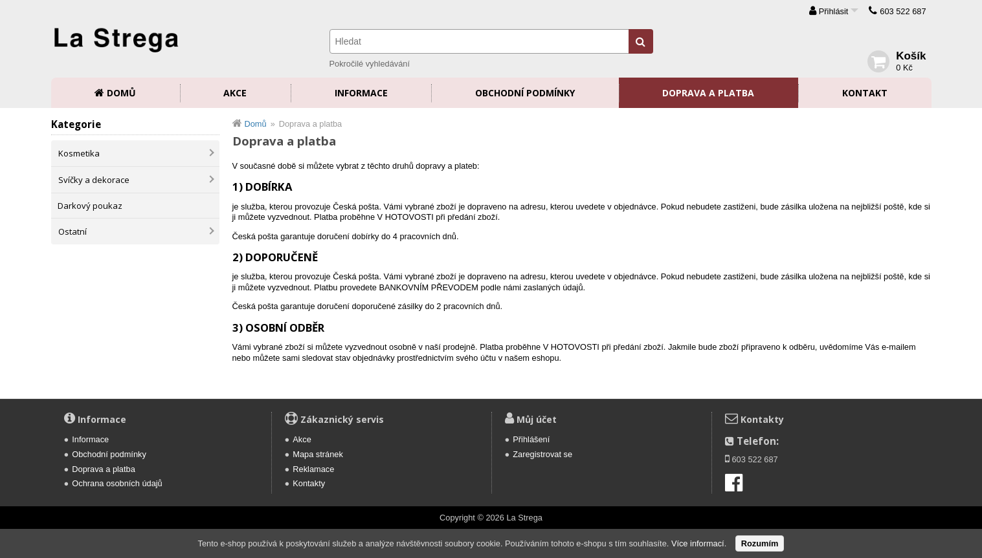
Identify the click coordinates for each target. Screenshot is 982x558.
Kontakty (309, 483)
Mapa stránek (318, 454)
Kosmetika (79, 153)
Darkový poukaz (90, 205)
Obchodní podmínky (525, 93)
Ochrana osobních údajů (117, 483)
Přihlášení (531, 439)
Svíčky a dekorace (93, 180)
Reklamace (313, 469)
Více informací (697, 543)
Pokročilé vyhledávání (369, 64)
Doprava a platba (708, 93)
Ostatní (72, 231)
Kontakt (864, 93)
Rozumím (760, 543)
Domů (121, 93)
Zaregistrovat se (542, 454)
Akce (235, 93)
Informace (361, 93)
